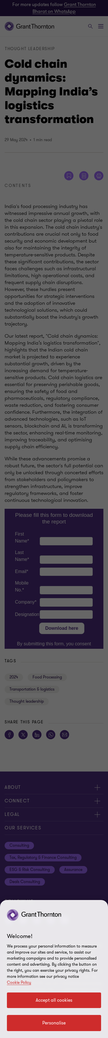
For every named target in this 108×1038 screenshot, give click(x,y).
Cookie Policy (19, 982)
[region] (54, 969)
